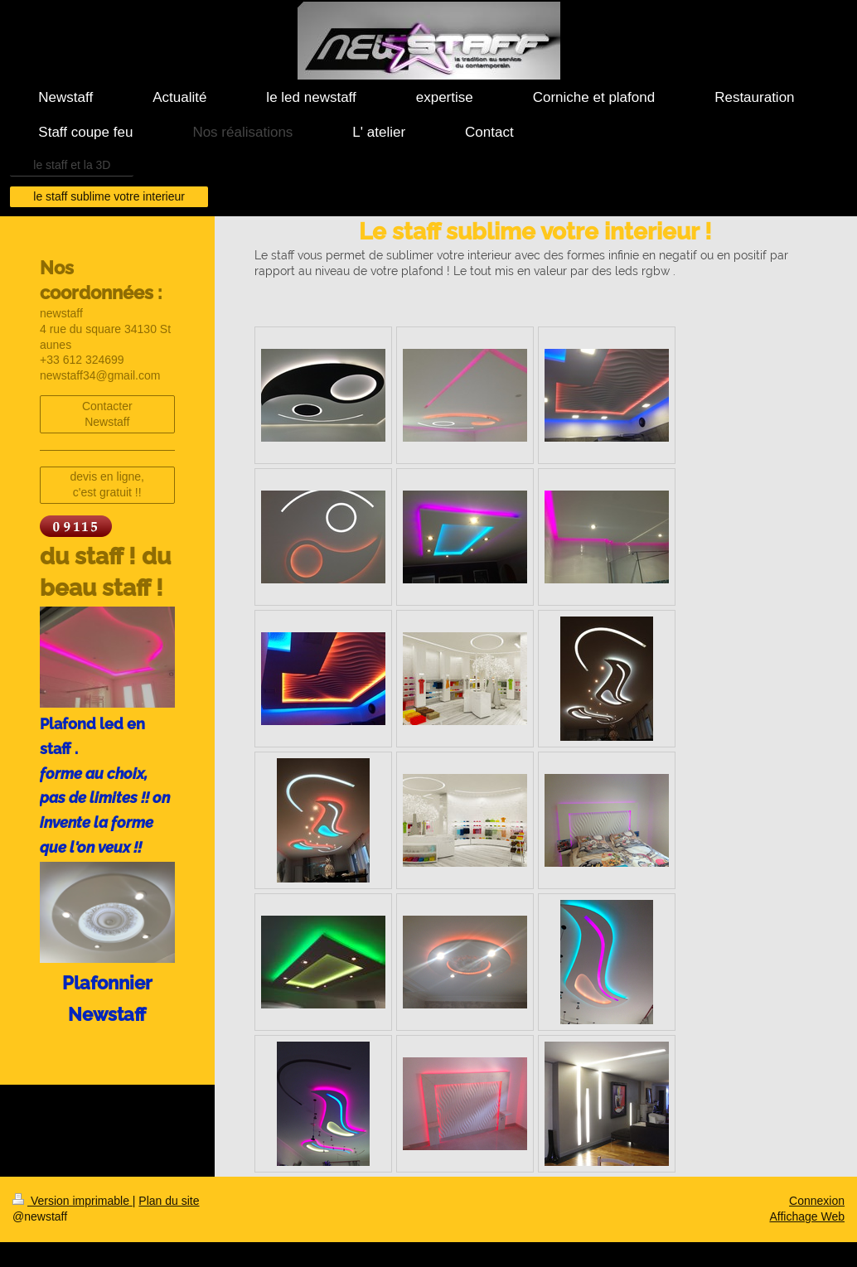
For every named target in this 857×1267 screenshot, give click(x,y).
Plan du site (168, 1200)
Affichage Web (807, 1216)
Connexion (817, 1200)
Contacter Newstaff (107, 413)
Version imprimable (72, 1200)
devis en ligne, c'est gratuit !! (107, 484)
